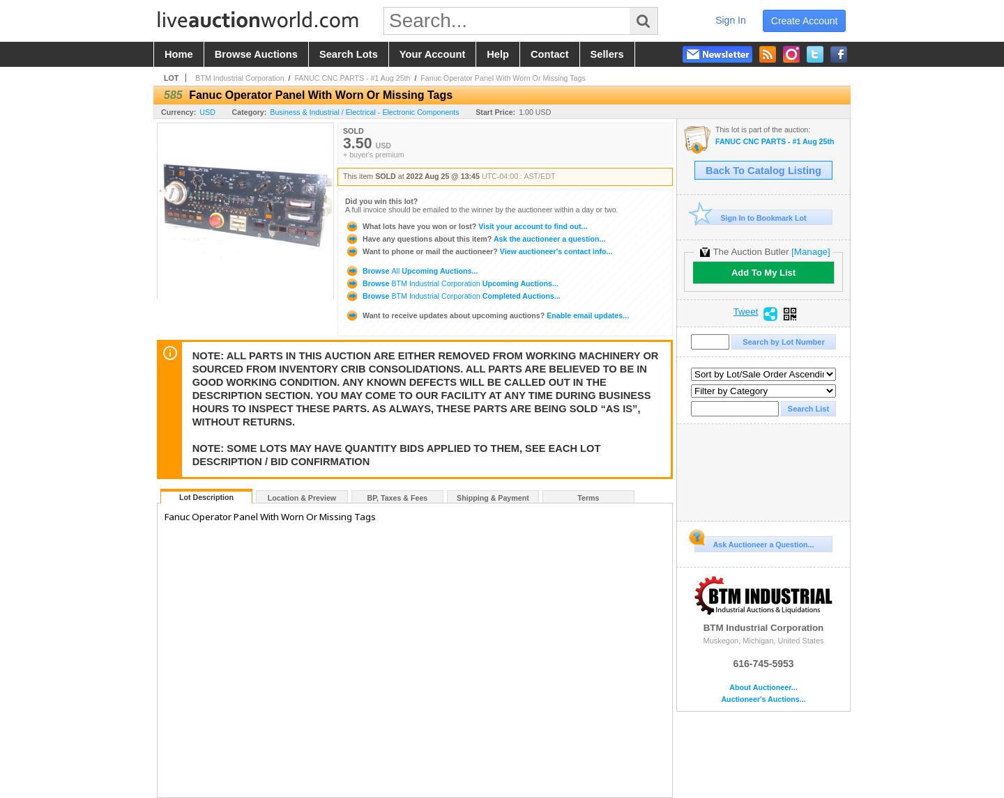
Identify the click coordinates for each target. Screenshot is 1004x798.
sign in (730, 20)
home (179, 54)
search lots (348, 54)
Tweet (746, 312)
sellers (607, 54)
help (498, 54)
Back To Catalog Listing (763, 170)
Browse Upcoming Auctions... (411, 271)
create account (804, 20)
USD (207, 112)
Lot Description (206, 497)
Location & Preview (302, 498)
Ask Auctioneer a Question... (754, 542)
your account (432, 54)
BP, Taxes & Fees (397, 498)
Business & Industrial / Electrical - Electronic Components (364, 112)
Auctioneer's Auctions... (763, 699)
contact (550, 54)
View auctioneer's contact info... (478, 251)
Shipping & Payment (493, 498)
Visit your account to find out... (466, 226)
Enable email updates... (487, 315)
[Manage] (810, 252)
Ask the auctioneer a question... (475, 239)
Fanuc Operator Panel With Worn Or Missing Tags (503, 78)
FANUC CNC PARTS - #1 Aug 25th (352, 78)
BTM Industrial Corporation (239, 78)
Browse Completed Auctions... (453, 296)
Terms (588, 498)
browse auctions (256, 54)
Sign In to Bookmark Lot (750, 218)
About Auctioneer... (763, 687)
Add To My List (763, 272)
